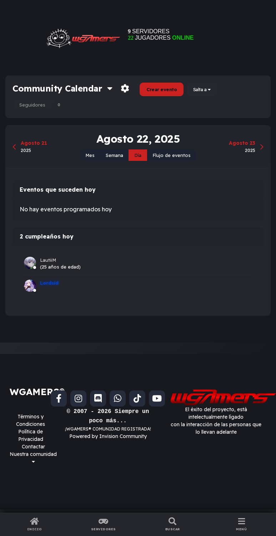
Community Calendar (62, 88)
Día (137, 155)
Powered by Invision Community (108, 436)
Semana (114, 155)
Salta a (202, 89)
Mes (90, 155)
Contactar (33, 446)
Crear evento (161, 89)
